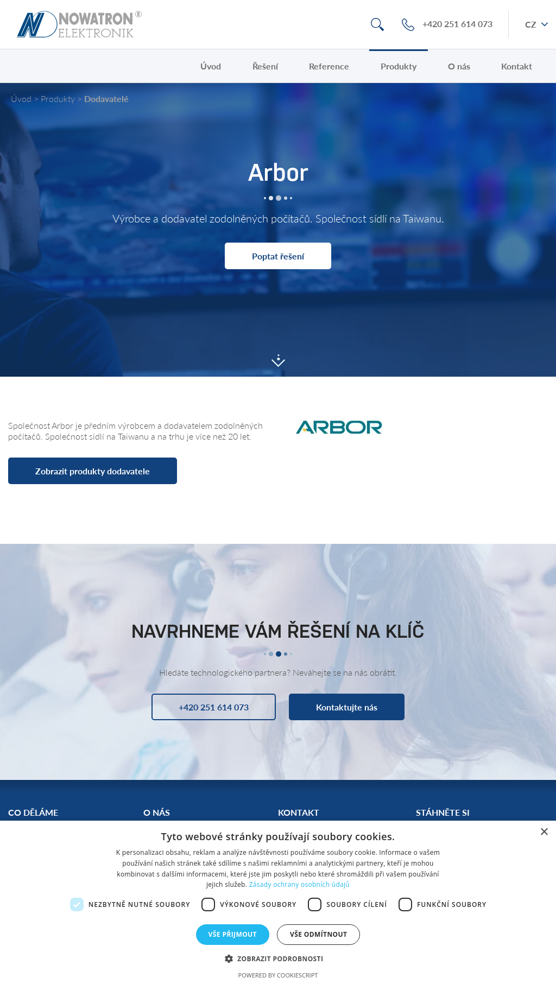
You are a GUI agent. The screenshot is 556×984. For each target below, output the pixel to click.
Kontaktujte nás (346, 707)
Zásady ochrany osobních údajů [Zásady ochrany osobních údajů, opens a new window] (299, 884)
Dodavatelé (106, 98)
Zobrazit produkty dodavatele (92, 471)
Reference (329, 66)
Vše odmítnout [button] (318, 934)
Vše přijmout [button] (232, 934)
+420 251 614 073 (457, 24)
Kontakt (516, 66)
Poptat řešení (278, 256)
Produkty (398, 66)
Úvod (210, 66)
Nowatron (79, 24)
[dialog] (278, 902)
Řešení (265, 66)
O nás (459, 66)
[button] (278, 958)
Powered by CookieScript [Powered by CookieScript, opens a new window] (278, 975)
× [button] (544, 832)
